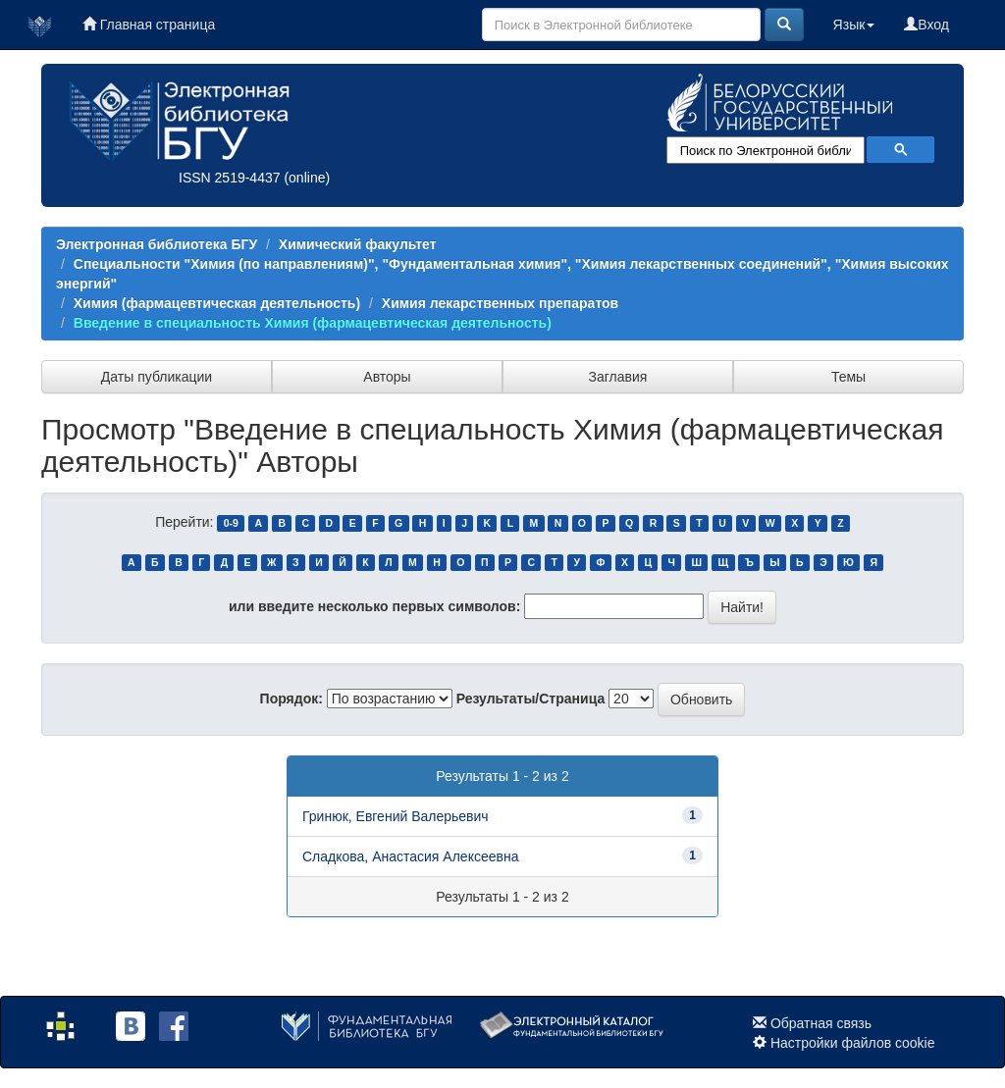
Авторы (386, 377)
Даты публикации (156, 377)
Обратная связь (821, 1023)
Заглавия (618, 377)
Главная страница (148, 24)
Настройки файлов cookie (852, 1043)
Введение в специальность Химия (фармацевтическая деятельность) (313, 323)
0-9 (231, 523)
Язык (854, 24)
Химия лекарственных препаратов (500, 303)
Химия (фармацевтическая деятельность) (217, 303)
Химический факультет (358, 244)
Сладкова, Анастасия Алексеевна (410, 856)
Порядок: (291, 698)
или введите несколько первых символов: (374, 606)
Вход (926, 24)
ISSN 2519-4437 (230, 177)
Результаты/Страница (531, 698)
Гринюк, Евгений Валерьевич (395, 816)
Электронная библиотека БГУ (156, 244)
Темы (848, 377)
